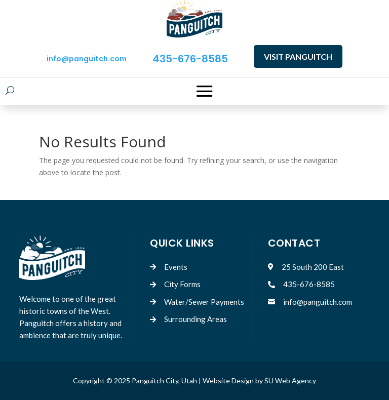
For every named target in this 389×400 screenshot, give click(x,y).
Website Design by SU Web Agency (259, 380)
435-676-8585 (190, 59)
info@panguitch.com (87, 59)
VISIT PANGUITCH (298, 56)
